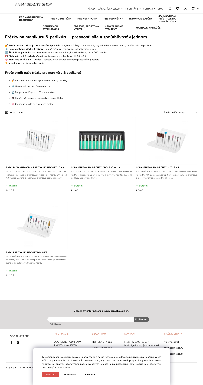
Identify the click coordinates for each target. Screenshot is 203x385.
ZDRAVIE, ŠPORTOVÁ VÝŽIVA (86, 28)
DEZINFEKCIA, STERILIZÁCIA (51, 28)
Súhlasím (50, 374)
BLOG (161, 8)
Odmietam (89, 374)
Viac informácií (62, 367)
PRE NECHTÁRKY (87, 18)
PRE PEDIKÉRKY (113, 18)
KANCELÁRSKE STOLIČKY (114, 28)
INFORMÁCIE (131, 8)
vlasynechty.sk (171, 341)
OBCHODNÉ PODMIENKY (68, 341)
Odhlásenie (55, 324)
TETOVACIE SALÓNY (141, 18)
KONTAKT (148, 8)
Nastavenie (70, 374)
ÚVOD (91, 8)
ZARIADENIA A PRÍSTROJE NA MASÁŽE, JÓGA (167, 18)
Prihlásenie (140, 319)
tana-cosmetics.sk (173, 353)
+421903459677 (139, 341)
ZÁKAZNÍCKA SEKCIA (109, 8)
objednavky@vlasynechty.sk (144, 345)
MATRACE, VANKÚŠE (148, 27)
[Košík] (195, 9)
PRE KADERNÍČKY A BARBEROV (31, 19)
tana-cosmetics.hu (173, 347)
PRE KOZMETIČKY (61, 18)
